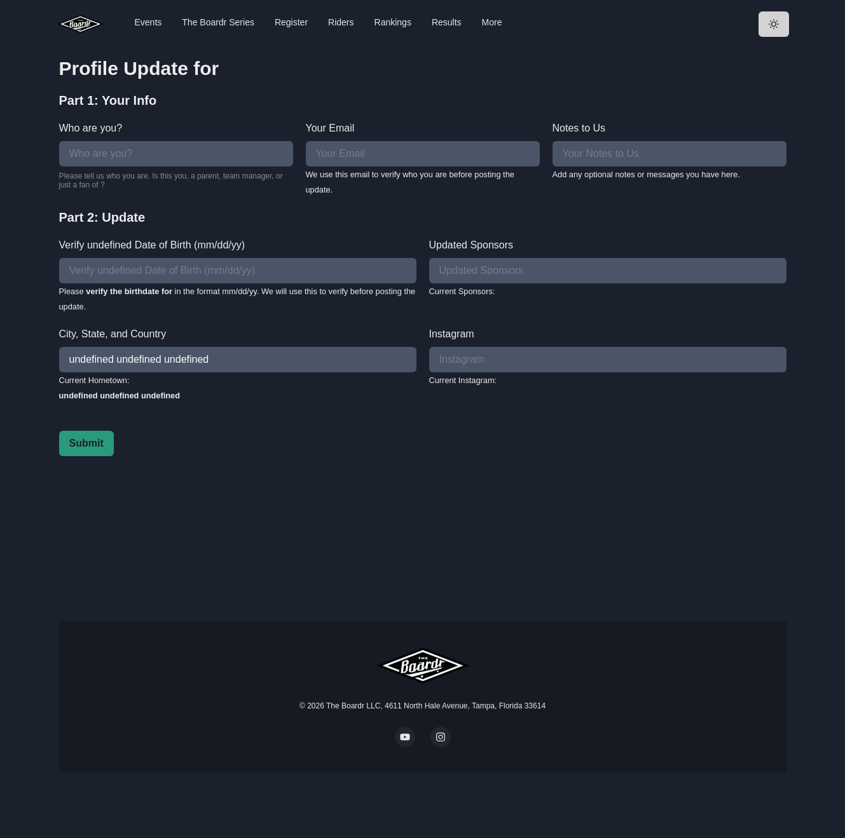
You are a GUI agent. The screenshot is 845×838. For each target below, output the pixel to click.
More (492, 22)
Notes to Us (579, 128)
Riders (341, 22)
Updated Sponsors (471, 245)
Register (291, 22)
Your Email (330, 128)
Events (148, 22)
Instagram (451, 333)
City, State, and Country (113, 333)
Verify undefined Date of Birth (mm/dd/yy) (152, 245)
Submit (86, 443)
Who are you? (91, 128)
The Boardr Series (218, 22)
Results (447, 22)
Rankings (392, 22)
